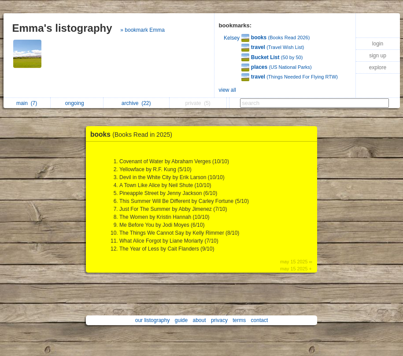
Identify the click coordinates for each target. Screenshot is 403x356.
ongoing (77, 103)
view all (227, 90)
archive (136, 103)
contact (259, 320)
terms (239, 320)
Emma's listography (62, 28)
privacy (219, 320)
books (133, 134)
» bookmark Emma (142, 30)
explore (377, 67)
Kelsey (232, 38)
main (26, 103)
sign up (377, 55)
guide (181, 320)
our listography (152, 320)
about (199, 320)
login (377, 44)
